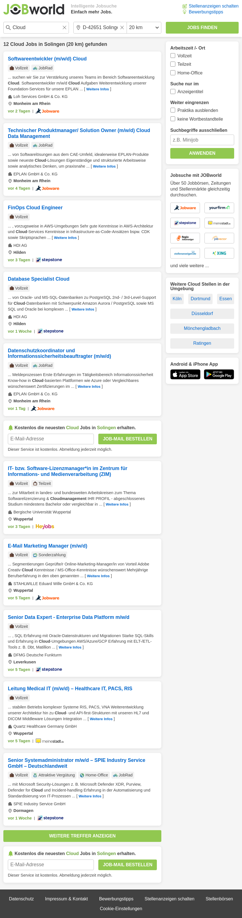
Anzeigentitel (190, 91)
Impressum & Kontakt (66, 898)
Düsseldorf (202, 313)
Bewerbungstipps (206, 12)
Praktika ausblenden (198, 110)
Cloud (17, 44)
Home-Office (190, 73)
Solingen (54, 44)
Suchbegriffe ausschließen (198, 130)
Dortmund (200, 298)
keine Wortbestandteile (200, 119)
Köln (177, 298)
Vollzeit (185, 55)
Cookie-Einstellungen (121, 908)
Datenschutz (21, 898)
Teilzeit (184, 64)
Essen (225, 298)
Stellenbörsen (219, 898)
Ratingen (202, 343)
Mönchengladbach (202, 328)
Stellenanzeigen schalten (214, 6)
